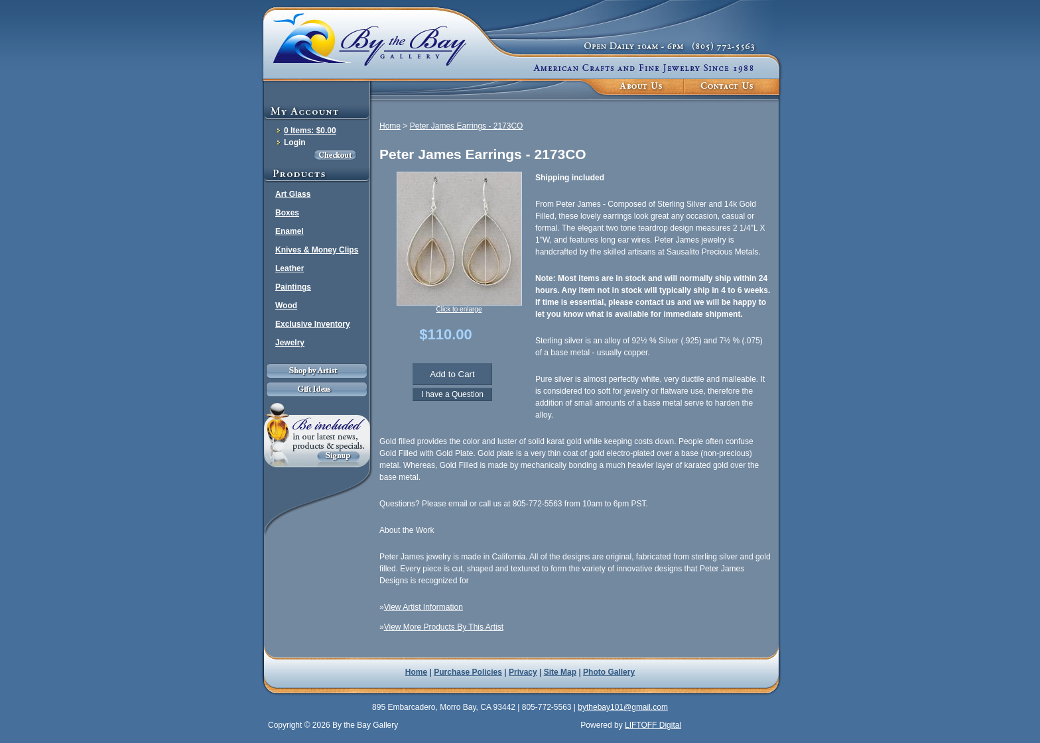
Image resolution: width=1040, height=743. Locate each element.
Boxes (287, 212)
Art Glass (292, 194)
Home (390, 126)
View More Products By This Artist (443, 627)
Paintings (293, 287)
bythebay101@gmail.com (623, 707)
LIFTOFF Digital (653, 725)
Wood (286, 305)
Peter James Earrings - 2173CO (466, 126)
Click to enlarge (459, 309)
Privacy (523, 672)
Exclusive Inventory (312, 324)
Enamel (289, 231)
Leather (289, 268)
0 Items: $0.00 (310, 130)
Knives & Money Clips (316, 250)
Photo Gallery (609, 672)
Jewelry (289, 342)
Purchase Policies (468, 672)
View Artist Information (423, 607)
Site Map (560, 672)
